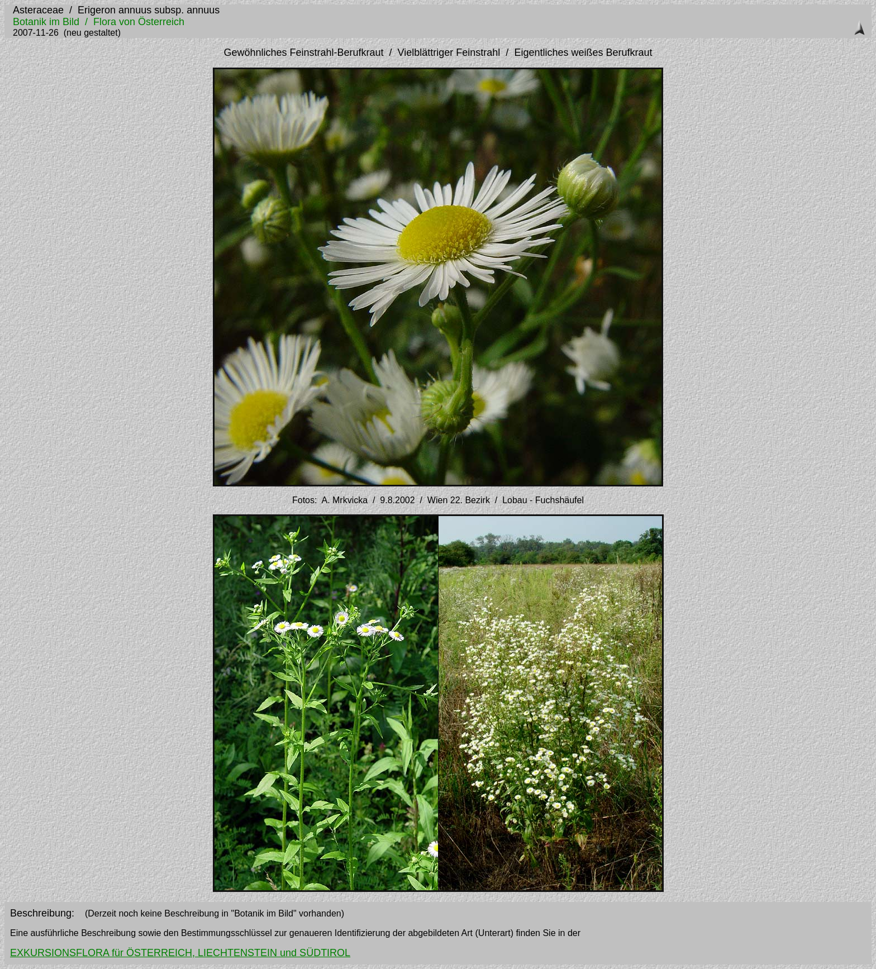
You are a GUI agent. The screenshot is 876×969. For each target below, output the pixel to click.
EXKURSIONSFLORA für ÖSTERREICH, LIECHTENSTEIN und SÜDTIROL (180, 952)
